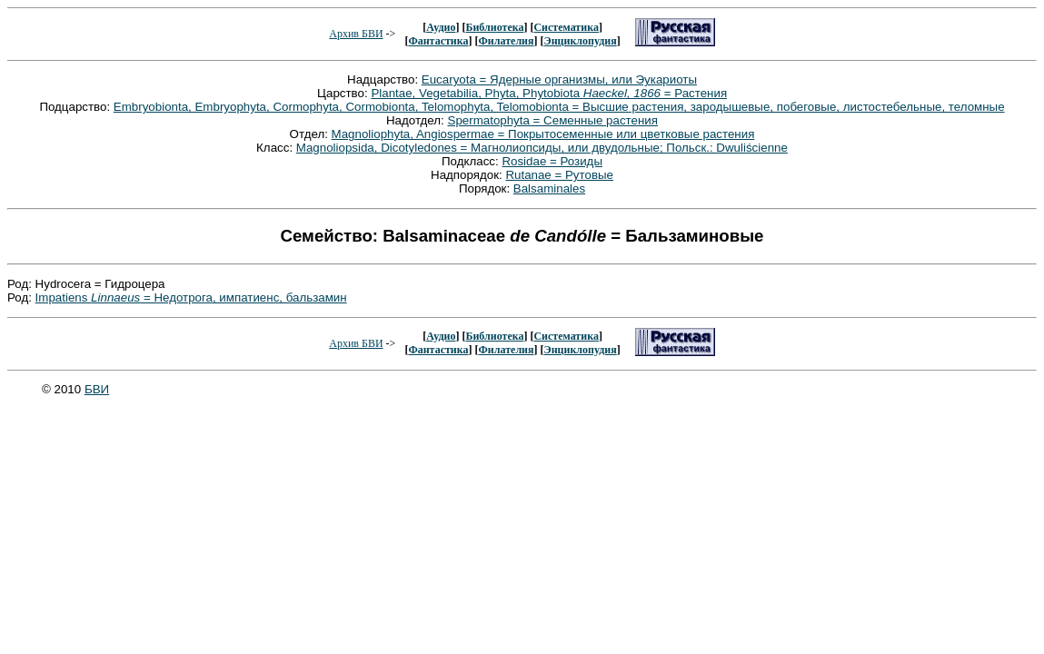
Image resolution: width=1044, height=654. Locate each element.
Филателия (506, 41)
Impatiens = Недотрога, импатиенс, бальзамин (191, 297)
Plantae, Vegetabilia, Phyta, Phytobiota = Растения (549, 93)
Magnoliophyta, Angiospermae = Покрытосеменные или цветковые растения (543, 134)
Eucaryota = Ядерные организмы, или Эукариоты (559, 79)
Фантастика (438, 41)
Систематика (565, 27)
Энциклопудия (580, 41)
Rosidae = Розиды (552, 161)
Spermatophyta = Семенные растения (553, 120)
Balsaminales (549, 188)
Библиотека (494, 27)
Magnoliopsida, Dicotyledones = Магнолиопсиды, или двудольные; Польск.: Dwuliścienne (542, 147)
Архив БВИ (356, 33)
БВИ (97, 389)
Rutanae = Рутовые (559, 175)
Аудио (440, 27)
